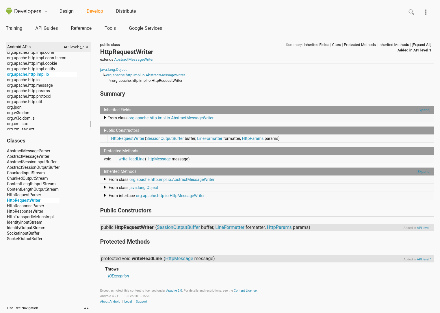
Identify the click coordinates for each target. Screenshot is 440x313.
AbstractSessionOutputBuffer (33, 167)
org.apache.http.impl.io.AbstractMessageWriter (145, 75)
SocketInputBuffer (23, 233)
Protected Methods (360, 44)
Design (67, 11)
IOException (118, 276)
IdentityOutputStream (26, 227)
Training (14, 28)
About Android (110, 301)
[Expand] (423, 110)
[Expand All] (421, 44)
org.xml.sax (17, 123)
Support (141, 301)
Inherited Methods (393, 44)
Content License (245, 290)
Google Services (145, 28)
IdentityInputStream (24, 222)
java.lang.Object (113, 69)
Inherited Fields (316, 44)
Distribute (126, 11)
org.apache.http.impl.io (28, 74)
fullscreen (86, 308)
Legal (128, 301)
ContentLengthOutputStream (33, 189)
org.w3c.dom (19, 112)
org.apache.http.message (30, 85)
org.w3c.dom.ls (21, 118)
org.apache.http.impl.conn (30, 52)
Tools (110, 28)
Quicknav (45, 11)
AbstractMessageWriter (28, 156)
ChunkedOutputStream (27, 178)
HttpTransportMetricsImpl (30, 216)
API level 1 (422, 50)
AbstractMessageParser (28, 151)
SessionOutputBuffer (165, 138)
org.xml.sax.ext (20, 129)
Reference (81, 28)
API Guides (46, 28)
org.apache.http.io (23, 79)
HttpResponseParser (25, 205)
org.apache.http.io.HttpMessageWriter (170, 195)
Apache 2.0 (174, 290)
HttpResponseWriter (25, 211)
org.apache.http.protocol (29, 96)
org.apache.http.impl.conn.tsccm (36, 57)
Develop (95, 11)
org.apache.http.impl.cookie (32, 63)
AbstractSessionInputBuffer (32, 162)
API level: (72, 47)
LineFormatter (209, 138)
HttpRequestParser (24, 194)
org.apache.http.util (24, 101)
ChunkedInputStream (26, 173)
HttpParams (252, 138)
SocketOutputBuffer (24, 238)
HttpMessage (158, 159)
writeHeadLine (131, 159)
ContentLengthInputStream (31, 183)
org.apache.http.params (28, 90)
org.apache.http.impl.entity (31, 68)
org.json (14, 107)
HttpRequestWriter (23, 200)
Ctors (336, 44)
